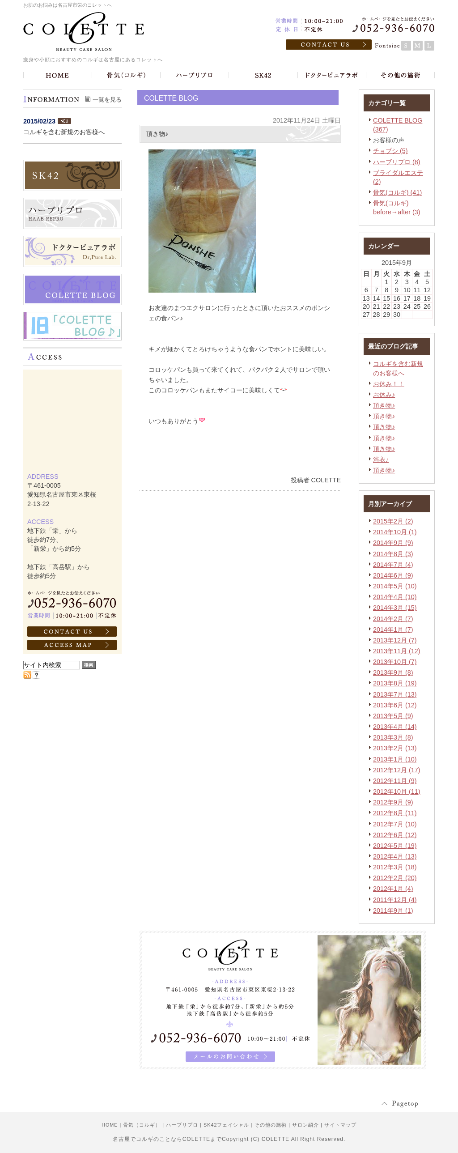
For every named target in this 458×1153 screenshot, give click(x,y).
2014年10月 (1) (395, 532)
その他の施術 (270, 1124)
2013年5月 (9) (393, 715)
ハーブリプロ (182, 1124)
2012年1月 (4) (393, 888)
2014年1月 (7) (393, 629)
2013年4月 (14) (395, 726)
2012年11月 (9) (395, 780)
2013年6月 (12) (395, 705)
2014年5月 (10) (395, 586)
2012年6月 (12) (395, 834)
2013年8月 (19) (395, 683)
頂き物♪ (384, 405)
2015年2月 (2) (393, 521)
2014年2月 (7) (393, 618)
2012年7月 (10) (395, 824)
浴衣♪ (381, 459)
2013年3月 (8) (393, 737)
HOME (110, 1124)
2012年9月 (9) (393, 802)
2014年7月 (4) (393, 564)
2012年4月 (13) (395, 856)
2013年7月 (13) (395, 694)
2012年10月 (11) (396, 791)
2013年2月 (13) (395, 748)
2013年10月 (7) (395, 661)
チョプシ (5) (390, 150)
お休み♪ (384, 394)
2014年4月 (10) (395, 596)
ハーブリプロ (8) (396, 162)
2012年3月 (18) (395, 867)
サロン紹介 (305, 1124)
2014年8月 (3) (393, 553)
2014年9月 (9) (393, 542)
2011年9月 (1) (393, 910)
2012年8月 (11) (395, 813)
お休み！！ (388, 383)
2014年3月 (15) (395, 607)
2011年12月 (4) (395, 899)
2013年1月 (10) (395, 759)
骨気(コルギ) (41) (397, 192)
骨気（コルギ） (142, 1124)
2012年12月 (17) (396, 770)
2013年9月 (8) (393, 672)
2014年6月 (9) (393, 575)
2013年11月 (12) (396, 651)
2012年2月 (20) (395, 877)
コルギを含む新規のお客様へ (64, 132)
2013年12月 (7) (395, 640)
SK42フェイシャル (226, 1124)
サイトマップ (340, 1124)
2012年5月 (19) (395, 845)
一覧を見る (107, 99)
